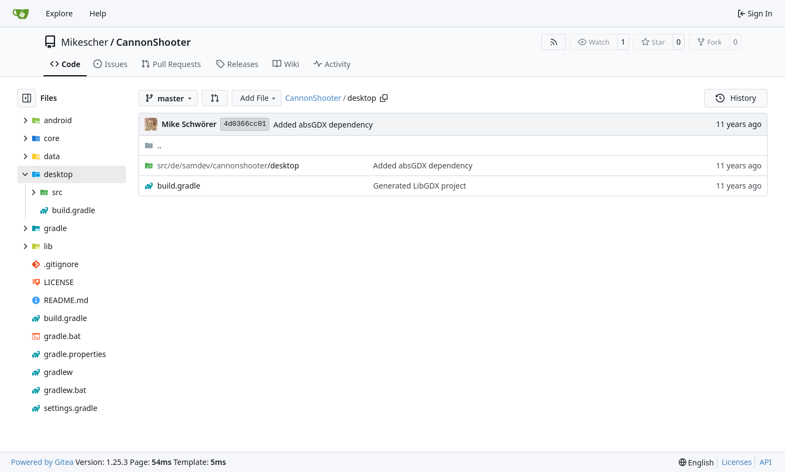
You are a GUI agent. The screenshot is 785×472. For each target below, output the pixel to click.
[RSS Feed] (553, 42)
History (736, 98)
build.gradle (178, 185)
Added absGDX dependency (322, 124)
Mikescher (84, 42)
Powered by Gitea (42, 462)
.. (152, 145)
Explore (59, 13)
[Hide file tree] (26, 98)
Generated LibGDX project (420, 185)
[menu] (696, 462)
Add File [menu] (258, 98)
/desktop (228, 165)
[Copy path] (384, 98)
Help (97, 13)
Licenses (737, 462)
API (765, 462)
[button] (215, 98)
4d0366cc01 (245, 124)
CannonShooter (153, 42)
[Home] (20, 13)
